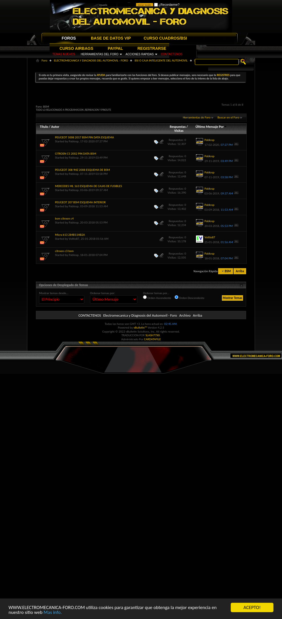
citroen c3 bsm (64, 251)
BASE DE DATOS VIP (111, 38)
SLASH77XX (153, 335)
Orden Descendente (189, 297)
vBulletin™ (140, 327)
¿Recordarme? (166, 4)
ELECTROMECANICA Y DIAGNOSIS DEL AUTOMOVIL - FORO (91, 60)
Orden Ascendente (157, 297)
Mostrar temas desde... (53, 293)
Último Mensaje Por (211, 127)
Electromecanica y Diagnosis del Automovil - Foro (140, 315)
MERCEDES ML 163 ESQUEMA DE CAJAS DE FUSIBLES (88, 186)
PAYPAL (115, 48)
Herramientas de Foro (197, 117)
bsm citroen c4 (64, 218)
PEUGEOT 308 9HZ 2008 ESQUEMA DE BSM (82, 170)
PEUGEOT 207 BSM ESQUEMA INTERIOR (80, 202)
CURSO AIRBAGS (76, 48)
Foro (44, 60)
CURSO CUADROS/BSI (165, 38)
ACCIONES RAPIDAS (140, 54)
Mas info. (53, 613)
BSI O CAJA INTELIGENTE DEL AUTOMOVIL (160, 60)
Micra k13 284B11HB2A (70, 235)
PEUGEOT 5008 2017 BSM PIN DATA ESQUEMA (84, 137)
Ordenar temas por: (102, 293)
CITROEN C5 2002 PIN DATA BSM (75, 153)
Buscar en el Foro (228, 117)
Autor (55, 127)
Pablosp (74, 141)
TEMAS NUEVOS (63, 54)
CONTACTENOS (172, 54)
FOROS (69, 38)
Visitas (178, 131)
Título (44, 127)
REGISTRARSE (152, 48)
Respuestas (178, 127)
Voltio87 (74, 239)
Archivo (185, 315)
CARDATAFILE (152, 339)
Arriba (240, 271)
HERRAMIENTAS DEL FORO (99, 54)
